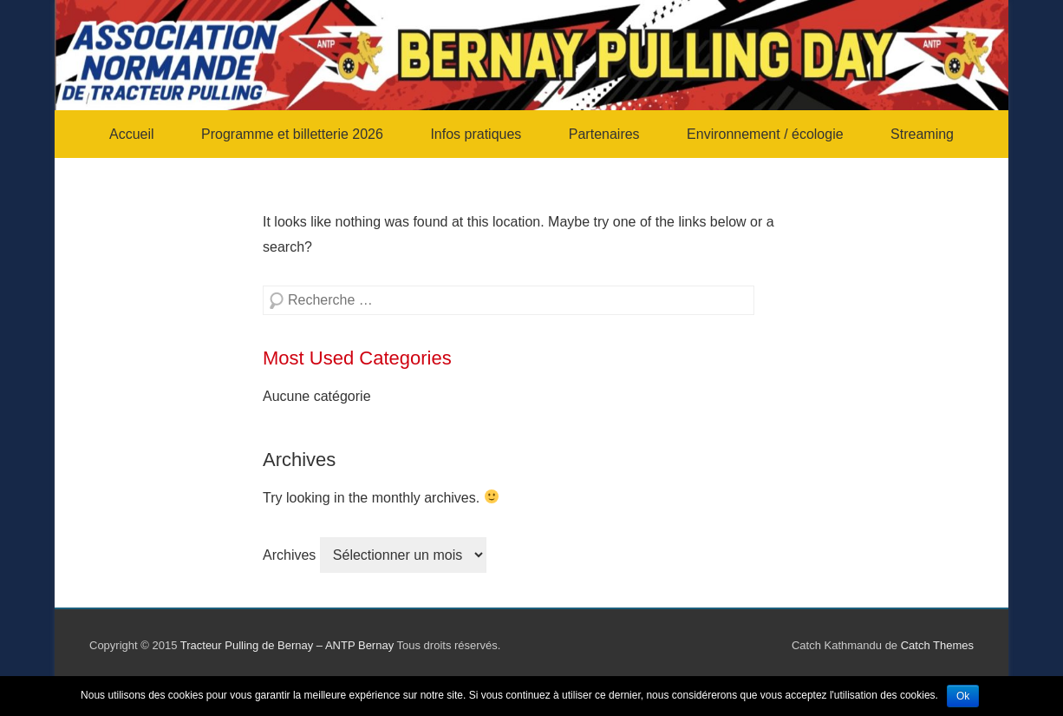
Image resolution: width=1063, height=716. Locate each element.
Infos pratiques (475, 134)
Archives (289, 555)
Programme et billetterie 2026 (292, 134)
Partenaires (604, 134)
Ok (962, 696)
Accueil (131, 134)
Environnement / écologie (765, 134)
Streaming (922, 134)
